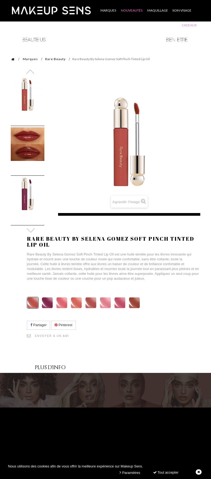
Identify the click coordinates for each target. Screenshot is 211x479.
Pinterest (63, 325)
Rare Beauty (55, 59)
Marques (30, 59)
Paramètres (130, 472)
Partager (38, 325)
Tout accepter (165, 472)
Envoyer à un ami (52, 335)
